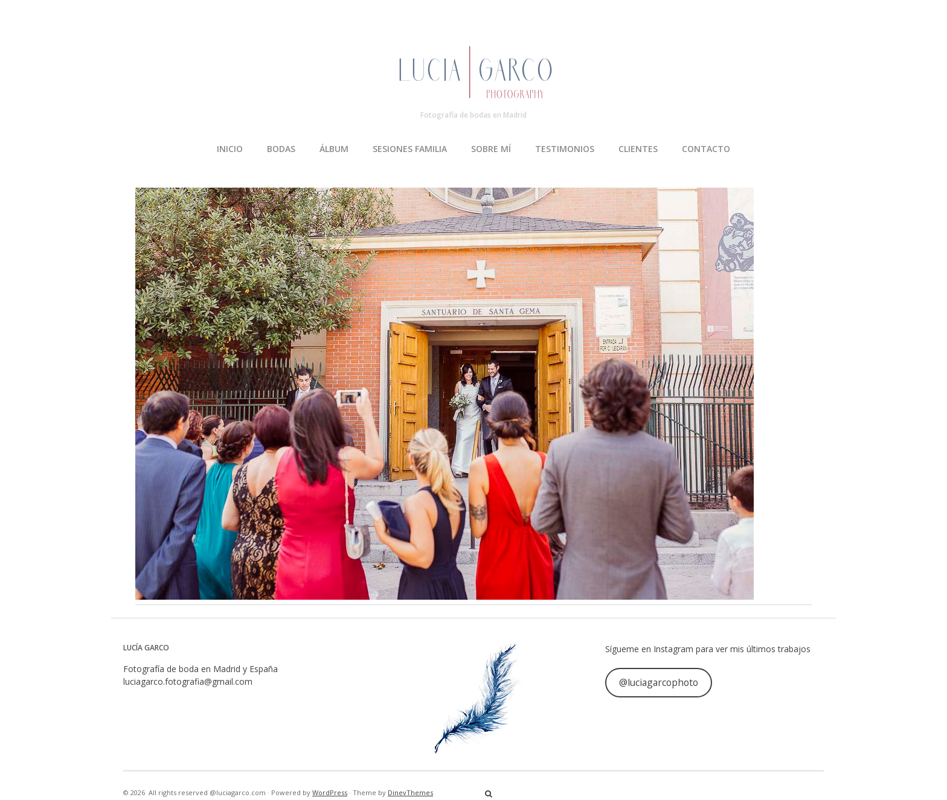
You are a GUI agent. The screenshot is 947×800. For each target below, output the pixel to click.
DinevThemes (410, 792)
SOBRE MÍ (491, 148)
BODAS (281, 148)
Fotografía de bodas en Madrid (473, 115)
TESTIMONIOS (564, 148)
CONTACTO (706, 148)
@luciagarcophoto (658, 682)
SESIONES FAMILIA (410, 148)
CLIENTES (638, 148)
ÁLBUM (333, 148)
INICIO (230, 148)
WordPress (329, 792)
